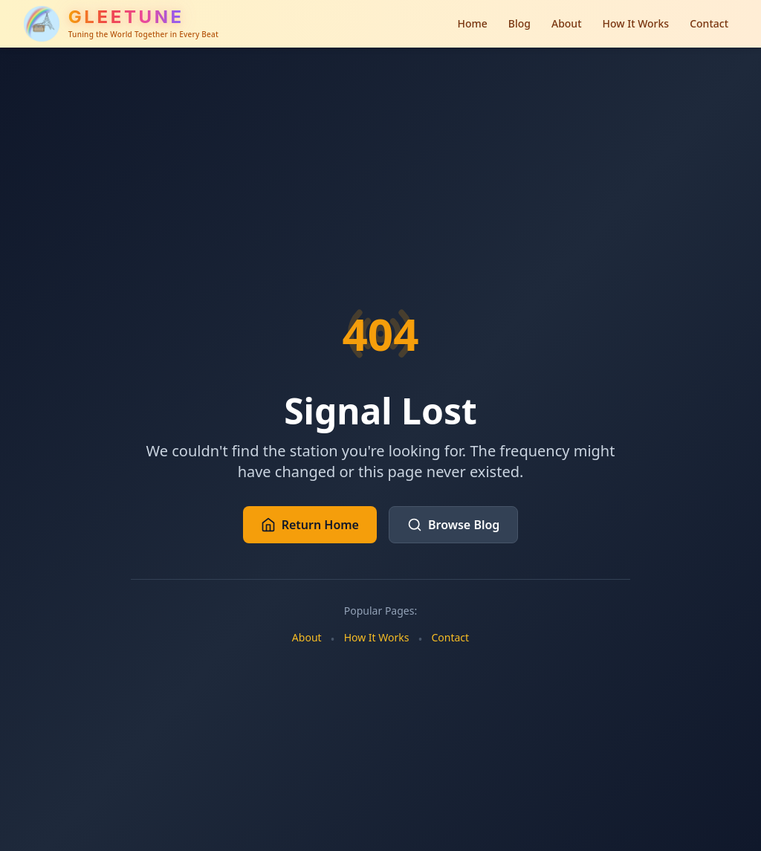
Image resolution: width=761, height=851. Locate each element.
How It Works (636, 23)
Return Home (310, 525)
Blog (519, 23)
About (566, 23)
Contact (709, 23)
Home (472, 23)
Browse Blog (453, 525)
